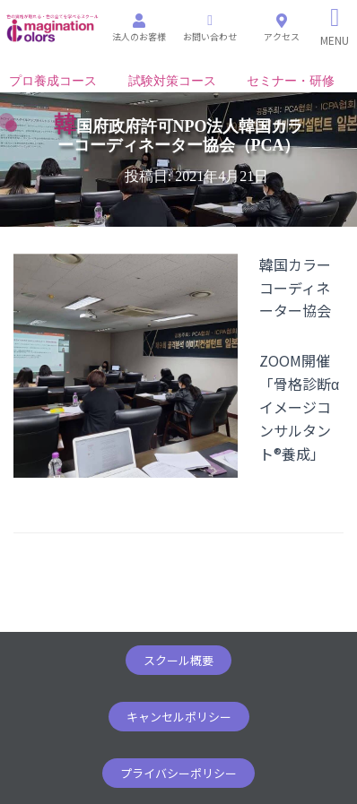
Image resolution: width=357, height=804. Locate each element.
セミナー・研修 (291, 81)
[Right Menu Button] (335, 26)
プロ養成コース (53, 81)
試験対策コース (172, 81)
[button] (178, 660)
